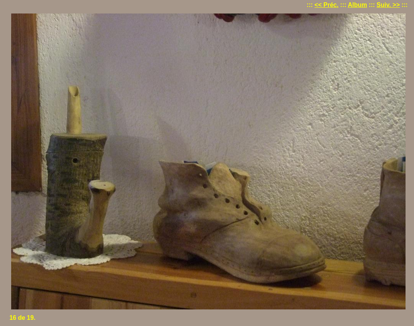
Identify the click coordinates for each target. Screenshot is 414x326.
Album (357, 5)
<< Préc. (327, 5)
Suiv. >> (388, 5)
